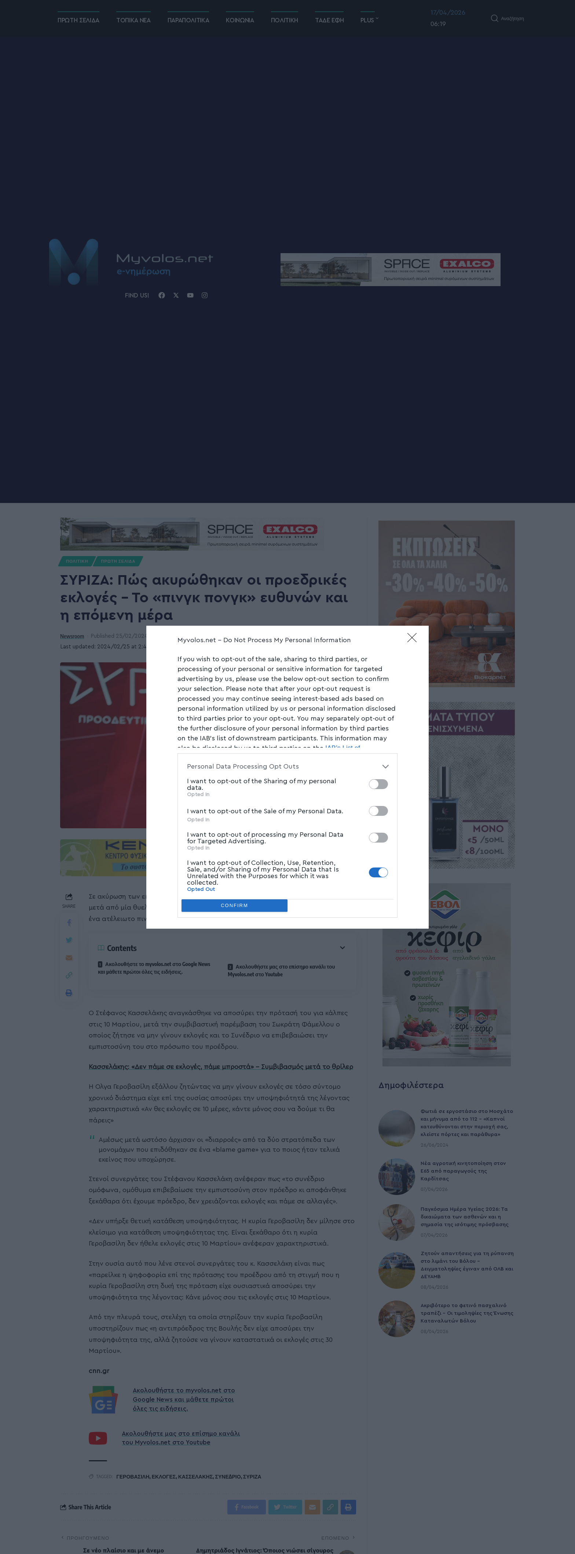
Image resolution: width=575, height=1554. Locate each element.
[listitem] (287, 766)
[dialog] (287, 777)
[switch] (378, 784)
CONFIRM (234, 905)
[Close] (414, 640)
